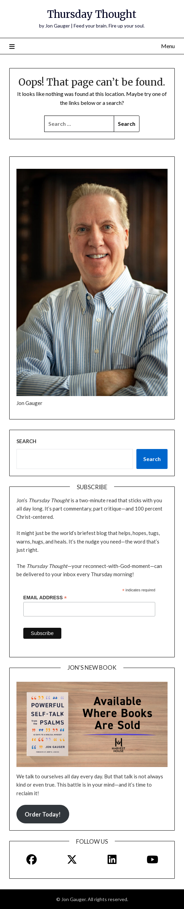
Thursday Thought (91, 14)
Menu (168, 46)
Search (26, 441)
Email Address (45, 597)
